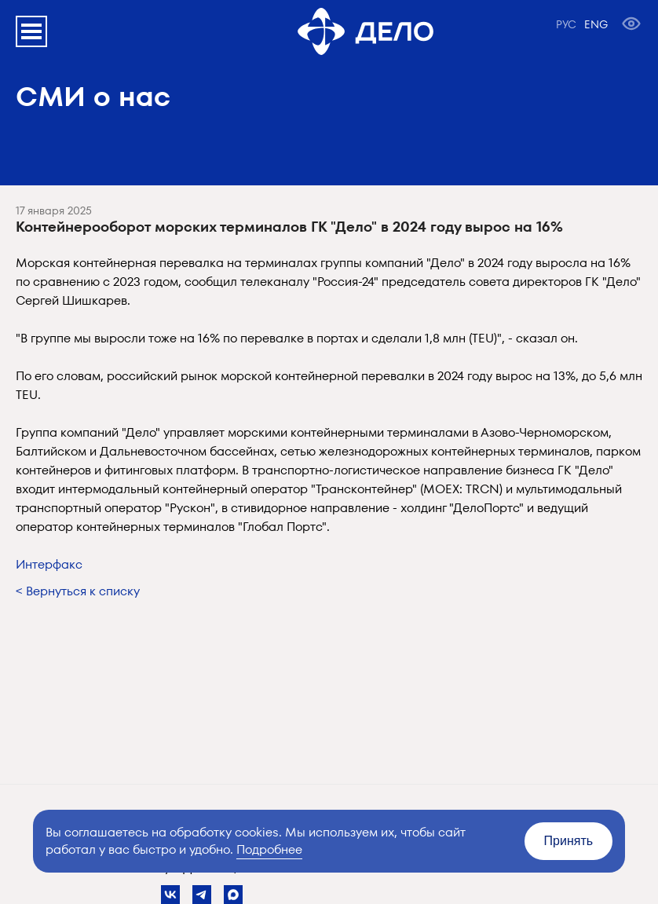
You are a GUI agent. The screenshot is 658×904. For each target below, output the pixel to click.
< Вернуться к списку (78, 591)
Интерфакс (49, 564)
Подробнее (269, 849)
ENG (596, 24)
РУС (566, 24)
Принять (569, 840)
